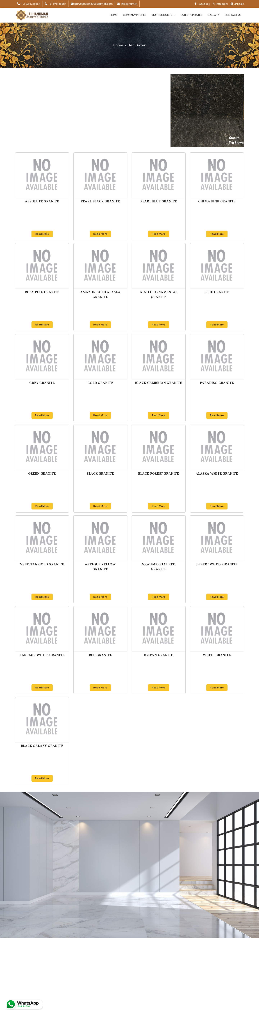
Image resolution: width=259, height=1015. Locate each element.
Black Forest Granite (158, 473)
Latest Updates (191, 14)
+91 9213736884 (28, 4)
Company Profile (134, 14)
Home (113, 14)
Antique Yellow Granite (100, 566)
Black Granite (100, 473)
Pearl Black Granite (100, 201)
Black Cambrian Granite (158, 382)
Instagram (220, 3)
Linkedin (237, 3)
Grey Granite (42, 382)
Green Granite (42, 473)
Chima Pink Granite (217, 201)
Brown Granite (158, 655)
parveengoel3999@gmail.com (92, 4)
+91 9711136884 (55, 4)
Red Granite (100, 655)
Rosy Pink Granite (42, 292)
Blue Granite (217, 292)
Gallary (213, 14)
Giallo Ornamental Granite (159, 294)
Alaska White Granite (217, 473)
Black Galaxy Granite (42, 745)
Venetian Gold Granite (42, 564)
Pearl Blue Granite (158, 201)
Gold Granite (100, 382)
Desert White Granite (217, 564)
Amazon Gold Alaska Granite (100, 294)
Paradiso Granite (217, 382)
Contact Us (232, 14)
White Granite (217, 655)
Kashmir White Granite (42, 655)
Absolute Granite (42, 201)
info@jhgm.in (127, 4)
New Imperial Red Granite (159, 566)
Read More (42, 233)
